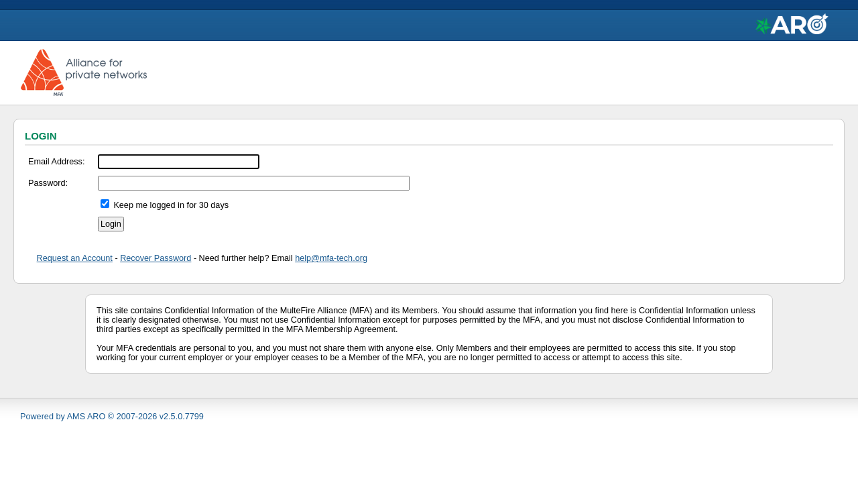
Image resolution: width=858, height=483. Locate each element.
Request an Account (75, 258)
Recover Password (155, 258)
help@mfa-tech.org (331, 258)
